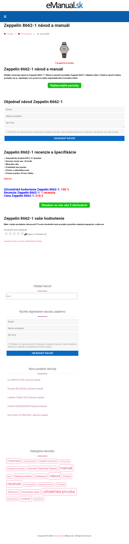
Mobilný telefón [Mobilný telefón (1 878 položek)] (23, 478)
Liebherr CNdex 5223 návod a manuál (26, 399)
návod (13, 242)
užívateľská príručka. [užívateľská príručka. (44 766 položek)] (59, 494)
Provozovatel (58, 538)
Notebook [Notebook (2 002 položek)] (41, 478)
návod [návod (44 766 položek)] (55, 478)
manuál (7, 242)
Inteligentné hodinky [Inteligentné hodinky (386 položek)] (16, 470)
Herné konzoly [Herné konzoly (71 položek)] (64, 463)
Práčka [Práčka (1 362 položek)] (67, 478)
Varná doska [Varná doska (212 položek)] (12, 501)
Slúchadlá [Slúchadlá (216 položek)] (61, 486)
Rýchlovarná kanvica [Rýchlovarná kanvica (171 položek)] (46, 486)
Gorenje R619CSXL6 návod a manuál (25, 390)
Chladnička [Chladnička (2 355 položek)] (13, 462)
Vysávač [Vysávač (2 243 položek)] (26, 500)
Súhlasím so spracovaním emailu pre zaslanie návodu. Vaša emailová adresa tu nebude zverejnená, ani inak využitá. (62, 133)
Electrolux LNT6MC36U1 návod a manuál (28, 417)
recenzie (20, 242)
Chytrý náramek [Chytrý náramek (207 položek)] (30, 463)
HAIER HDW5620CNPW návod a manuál (27, 408)
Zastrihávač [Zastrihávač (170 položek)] (38, 501)
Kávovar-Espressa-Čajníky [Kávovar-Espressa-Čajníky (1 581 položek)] (42, 470)
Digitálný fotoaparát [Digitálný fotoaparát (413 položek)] (48, 463)
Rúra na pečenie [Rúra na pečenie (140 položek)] (29, 486)
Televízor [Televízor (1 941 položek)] (12, 494)
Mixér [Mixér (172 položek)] (9, 478)
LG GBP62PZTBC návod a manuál (24, 382)
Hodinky (10, 34)
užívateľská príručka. (33, 242)
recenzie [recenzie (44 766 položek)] (14, 486)
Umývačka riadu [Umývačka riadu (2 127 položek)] (30, 494)
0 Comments (26, 34)
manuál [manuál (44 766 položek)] (66, 470)
